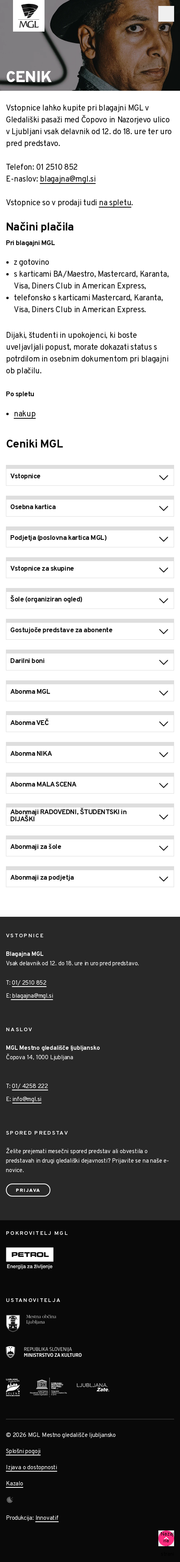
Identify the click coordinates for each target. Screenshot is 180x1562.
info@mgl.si (26, 1099)
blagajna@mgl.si (68, 179)
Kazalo (14, 1484)
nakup (25, 414)
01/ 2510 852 (29, 983)
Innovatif (47, 1518)
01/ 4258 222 (30, 1086)
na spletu (115, 203)
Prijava (28, 1190)
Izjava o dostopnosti (31, 1468)
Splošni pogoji (23, 1451)
